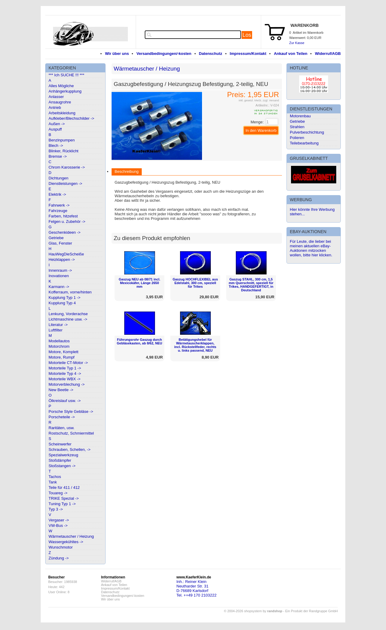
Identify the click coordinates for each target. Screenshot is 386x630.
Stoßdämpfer (60, 460)
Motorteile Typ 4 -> (65, 373)
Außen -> (57, 124)
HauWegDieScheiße (66, 254)
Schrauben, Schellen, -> (69, 449)
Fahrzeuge (58, 210)
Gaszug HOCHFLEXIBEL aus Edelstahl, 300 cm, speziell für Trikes (195, 282)
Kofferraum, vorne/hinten (70, 292)
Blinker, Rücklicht (63, 151)
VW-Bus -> (58, 525)
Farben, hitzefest (63, 216)
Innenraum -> (60, 270)
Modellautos (59, 341)
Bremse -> (58, 156)
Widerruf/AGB (328, 53)
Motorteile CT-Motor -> (68, 362)
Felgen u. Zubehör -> (67, 221)
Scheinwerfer (60, 444)
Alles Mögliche (61, 86)
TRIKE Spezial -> (64, 498)
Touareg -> (58, 493)
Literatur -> (58, 324)
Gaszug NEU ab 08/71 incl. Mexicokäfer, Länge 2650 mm (139, 282)
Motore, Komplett (63, 352)
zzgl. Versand (271, 100)
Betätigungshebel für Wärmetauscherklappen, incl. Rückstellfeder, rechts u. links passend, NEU (195, 345)
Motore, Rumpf (61, 357)
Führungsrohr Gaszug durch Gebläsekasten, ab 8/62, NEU (139, 341)
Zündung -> (59, 558)
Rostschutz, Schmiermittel (71, 433)
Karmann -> (59, 286)
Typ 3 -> (56, 509)
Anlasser (56, 96)
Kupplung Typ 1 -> (65, 297)
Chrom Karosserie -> (67, 167)
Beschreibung (127, 171)
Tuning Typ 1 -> (62, 504)
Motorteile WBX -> (65, 379)
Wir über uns (117, 53)
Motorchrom (59, 346)
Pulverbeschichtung (307, 132)
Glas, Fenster (60, 243)
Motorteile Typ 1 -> (65, 368)
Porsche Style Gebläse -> (71, 411)
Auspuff (55, 129)
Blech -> (56, 145)
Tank (53, 482)
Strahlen (297, 127)
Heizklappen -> (62, 259)
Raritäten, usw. (61, 428)
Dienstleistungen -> (65, 183)
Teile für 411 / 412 (64, 487)
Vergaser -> (59, 520)
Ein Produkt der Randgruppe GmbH (311, 611)
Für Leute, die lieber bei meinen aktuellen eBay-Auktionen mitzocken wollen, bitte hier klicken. (311, 248)
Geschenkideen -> (65, 232)
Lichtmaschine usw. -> (68, 319)
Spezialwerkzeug (63, 455)
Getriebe (56, 238)
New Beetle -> (61, 390)
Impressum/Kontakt (248, 53)
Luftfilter (55, 330)
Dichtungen (58, 178)
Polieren (297, 137)
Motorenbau (300, 116)
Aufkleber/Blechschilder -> (71, 118)
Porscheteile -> (62, 417)
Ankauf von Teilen (290, 53)
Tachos (55, 476)
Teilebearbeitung (304, 143)
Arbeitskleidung (62, 113)
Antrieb (55, 107)
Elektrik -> (57, 194)
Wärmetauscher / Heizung (71, 536)
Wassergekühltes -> (66, 542)
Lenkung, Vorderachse (68, 314)
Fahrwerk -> (59, 205)
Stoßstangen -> (62, 466)
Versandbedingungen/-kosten (163, 53)
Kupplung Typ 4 (62, 303)
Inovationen (59, 276)
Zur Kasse (296, 43)
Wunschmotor (61, 547)
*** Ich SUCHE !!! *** (66, 75)
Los (246, 35)
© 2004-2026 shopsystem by (253, 611)
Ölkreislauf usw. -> (65, 400)
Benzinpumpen (62, 140)
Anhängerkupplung (65, 91)
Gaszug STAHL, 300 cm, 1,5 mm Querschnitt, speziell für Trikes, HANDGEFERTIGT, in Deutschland (251, 284)
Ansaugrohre (60, 102)
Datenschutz (210, 53)
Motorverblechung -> (67, 384)
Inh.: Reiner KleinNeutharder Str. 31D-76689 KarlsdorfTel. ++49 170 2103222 (196, 588)
